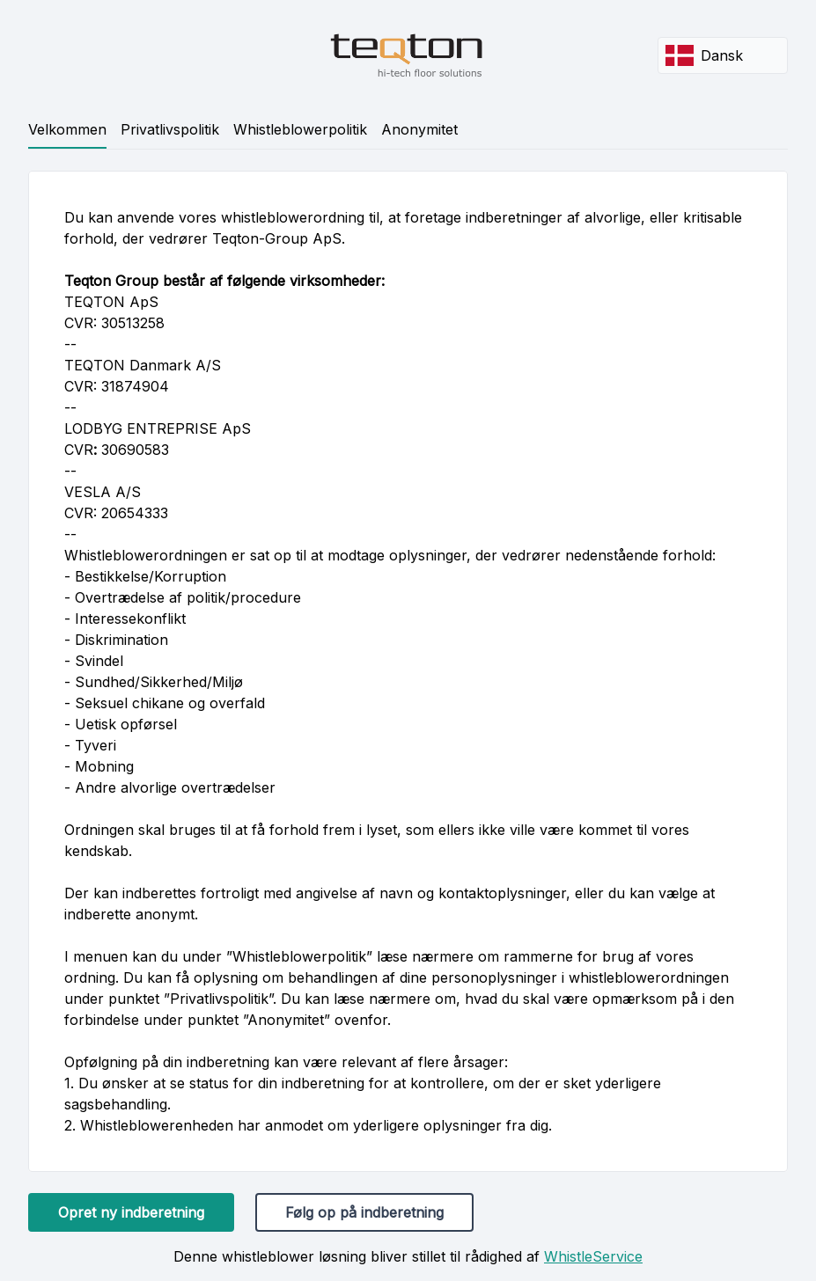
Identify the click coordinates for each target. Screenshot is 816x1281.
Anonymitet (419, 129)
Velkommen (67, 129)
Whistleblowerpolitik (300, 129)
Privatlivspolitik (170, 129)
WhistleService (593, 1256)
